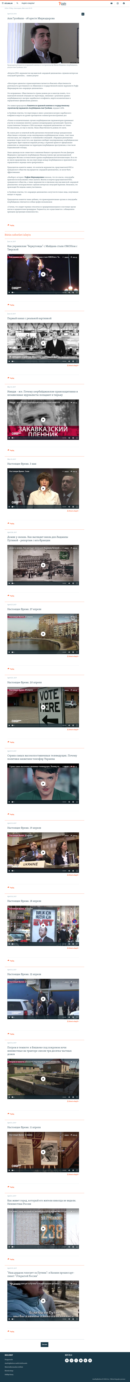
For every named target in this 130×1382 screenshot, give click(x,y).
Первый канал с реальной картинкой (24, 326)
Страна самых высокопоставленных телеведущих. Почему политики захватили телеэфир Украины (49, 767)
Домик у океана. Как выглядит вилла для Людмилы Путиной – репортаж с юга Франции (45, 548)
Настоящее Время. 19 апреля (21, 836)
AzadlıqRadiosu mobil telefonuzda (16, 1363)
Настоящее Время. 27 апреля (21, 617)
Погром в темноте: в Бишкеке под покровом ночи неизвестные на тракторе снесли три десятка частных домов (54, 1062)
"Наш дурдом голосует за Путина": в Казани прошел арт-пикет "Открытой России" (42, 1284)
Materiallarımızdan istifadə (14, 1367)
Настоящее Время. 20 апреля (21, 690)
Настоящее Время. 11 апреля (20, 1135)
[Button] (10, 226)
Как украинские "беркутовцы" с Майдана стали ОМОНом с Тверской (37, 257)
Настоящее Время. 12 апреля (21, 982)
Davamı (44, 1345)
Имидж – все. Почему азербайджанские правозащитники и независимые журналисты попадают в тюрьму (52, 403)
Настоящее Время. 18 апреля (21, 909)
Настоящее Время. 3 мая (19, 471)
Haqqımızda (9, 1360)
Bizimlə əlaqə (9, 1371)
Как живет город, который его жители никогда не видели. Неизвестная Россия (41, 1212)
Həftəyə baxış (9, 1374)
